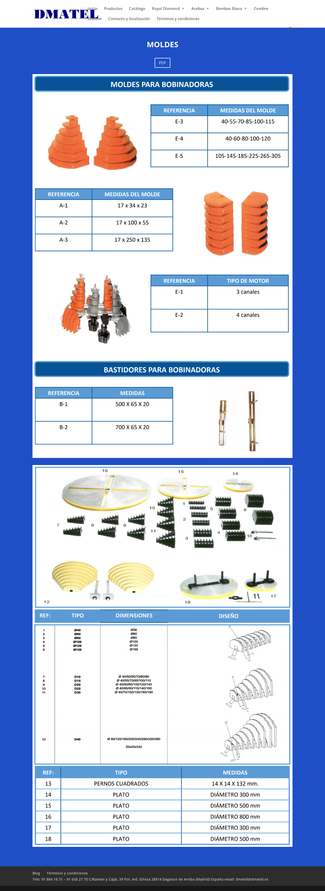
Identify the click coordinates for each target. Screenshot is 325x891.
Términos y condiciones (178, 19)
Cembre (261, 9)
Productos (113, 9)
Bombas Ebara (229, 9)
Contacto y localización (129, 19)
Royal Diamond (166, 9)
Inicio (93, 9)
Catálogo (137, 9)
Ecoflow (95, 19)
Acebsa (197, 9)
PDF (162, 62)
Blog (36, 873)
